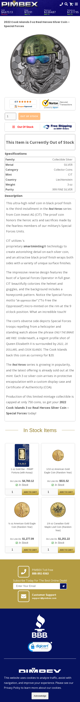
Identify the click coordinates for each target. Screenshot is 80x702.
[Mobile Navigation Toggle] (76, 4)
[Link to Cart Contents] (71, 4)
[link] (40, 647)
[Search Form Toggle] (66, 4)
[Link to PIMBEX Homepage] (40, 672)
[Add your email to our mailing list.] (63, 586)
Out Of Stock (29, 116)
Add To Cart (30, 492)
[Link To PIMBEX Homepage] (20, 4)
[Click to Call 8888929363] (61, 4)
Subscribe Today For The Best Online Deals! (40, 584)
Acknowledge (40, 696)
